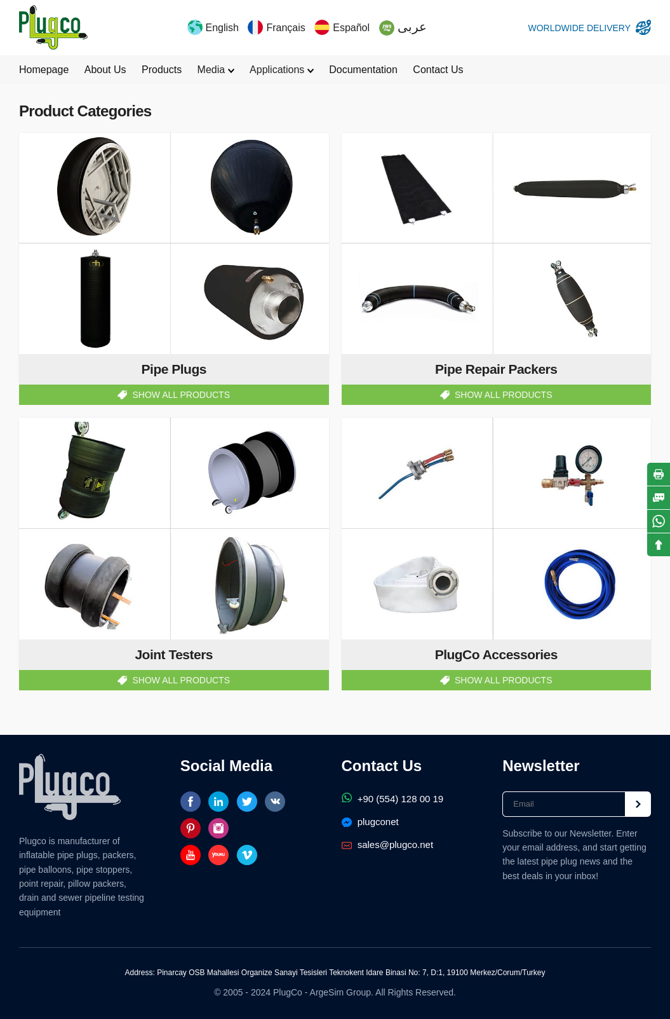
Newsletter (540, 765)
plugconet (370, 821)
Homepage (44, 69)
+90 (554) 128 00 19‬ (393, 798)
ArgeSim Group (340, 992)
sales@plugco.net (388, 844)
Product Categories (85, 111)
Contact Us (438, 69)
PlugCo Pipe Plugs (53, 27)
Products (162, 69)
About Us (105, 69)
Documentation (363, 69)
